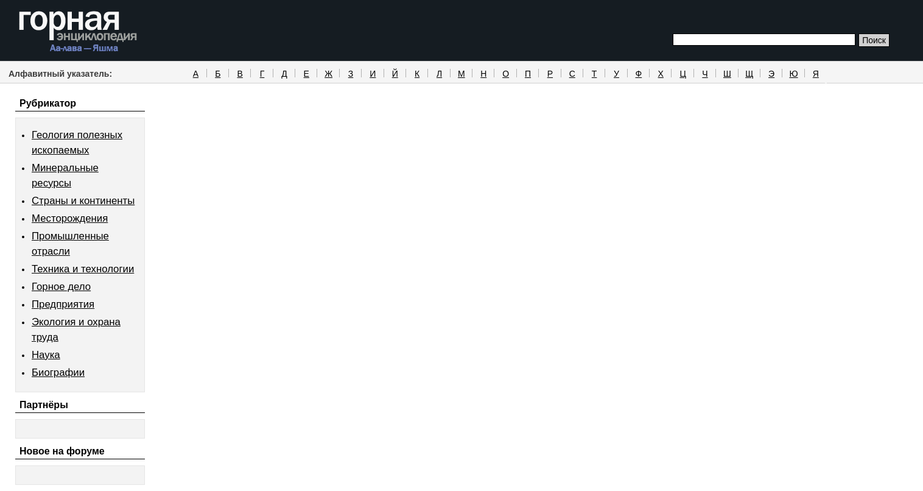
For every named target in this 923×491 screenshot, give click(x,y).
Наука (46, 355)
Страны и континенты (83, 201)
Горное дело (61, 286)
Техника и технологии (83, 269)
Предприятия (63, 304)
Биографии (58, 372)
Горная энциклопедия (78, 31)
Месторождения (70, 218)
